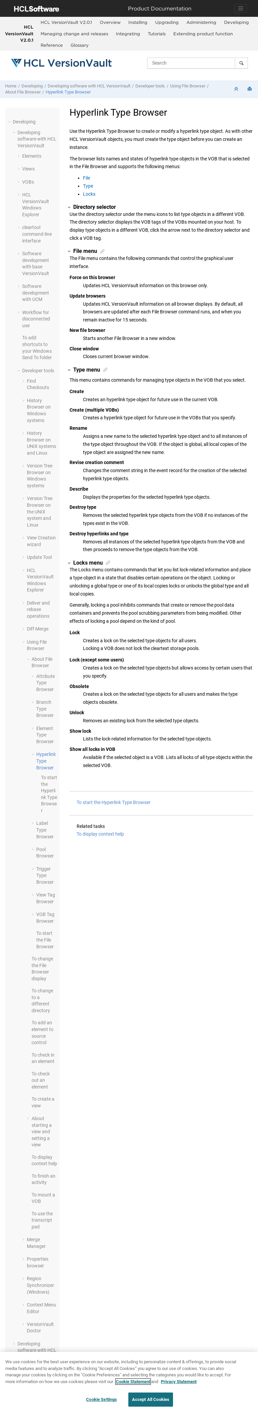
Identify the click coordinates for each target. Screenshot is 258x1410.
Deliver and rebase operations (38, 609)
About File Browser (23, 91)
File (86, 178)
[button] (10, 121)
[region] (129, 1381)
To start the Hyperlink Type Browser (113, 802)
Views (28, 169)
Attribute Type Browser (45, 683)
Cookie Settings (101, 1399)
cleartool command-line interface (37, 234)
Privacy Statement (179, 1381)
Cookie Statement (133, 1381)
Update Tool (39, 557)
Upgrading (167, 22)
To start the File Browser (45, 939)
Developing (236, 22)
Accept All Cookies (150, 1399)
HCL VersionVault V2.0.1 (19, 33)
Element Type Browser (45, 735)
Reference (52, 45)
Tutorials (157, 33)
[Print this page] (250, 89)
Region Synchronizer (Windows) (40, 1285)
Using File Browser (187, 85)
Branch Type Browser (45, 708)
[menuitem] (66, 22)
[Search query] (197, 63)
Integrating (128, 33)
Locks (89, 194)
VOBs (28, 182)
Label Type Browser (45, 830)
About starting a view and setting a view (42, 1131)
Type (88, 186)
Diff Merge (37, 629)
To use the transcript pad (42, 1220)
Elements (31, 156)
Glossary (80, 45)
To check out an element (41, 1080)
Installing (137, 22)
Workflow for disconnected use (36, 319)
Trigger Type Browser (45, 875)
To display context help (100, 834)
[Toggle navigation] (240, 8)
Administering (201, 22)
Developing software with (89, 85)
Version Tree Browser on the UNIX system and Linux (39, 511)
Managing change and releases (74, 33)
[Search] (241, 63)
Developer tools (150, 85)
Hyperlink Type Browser (68, 91)
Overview (110, 22)
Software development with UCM (35, 292)
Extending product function (203, 33)
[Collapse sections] (236, 89)
